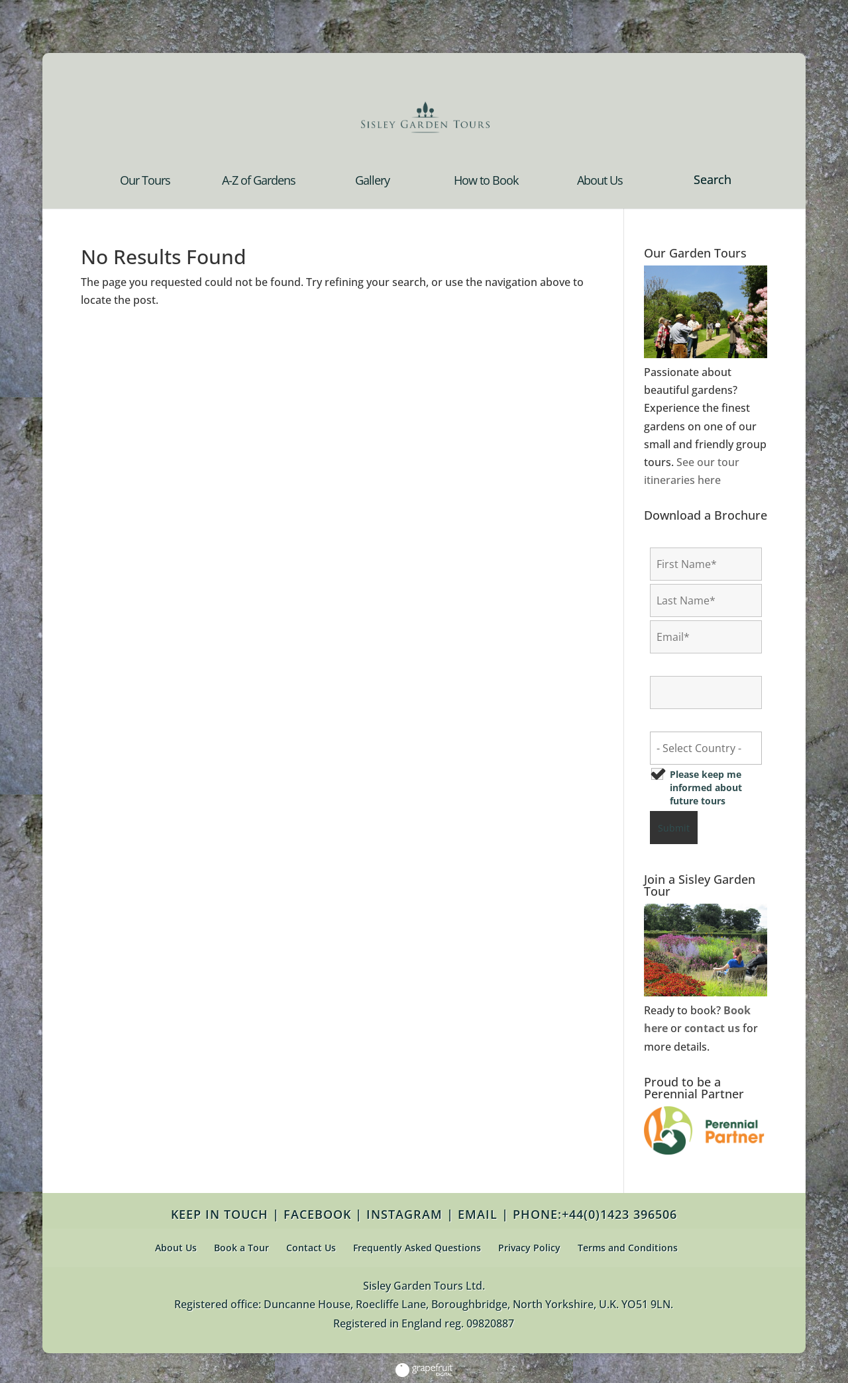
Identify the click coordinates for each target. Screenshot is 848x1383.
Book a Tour (241, 1247)
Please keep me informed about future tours (706, 787)
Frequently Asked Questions (417, 1247)
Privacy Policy (529, 1247)
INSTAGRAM (404, 1214)
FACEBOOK (317, 1214)
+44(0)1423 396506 (619, 1214)
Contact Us (311, 1247)
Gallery (372, 181)
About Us (600, 181)
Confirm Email (686, 665)
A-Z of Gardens (258, 181)
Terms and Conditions (628, 1247)
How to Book (486, 181)
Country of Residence (702, 721)
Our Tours (145, 181)
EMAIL (478, 1214)
